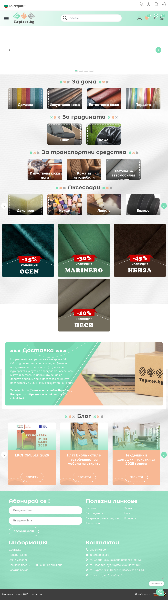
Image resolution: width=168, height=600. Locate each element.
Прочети (32, 477)
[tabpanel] (84, 50)
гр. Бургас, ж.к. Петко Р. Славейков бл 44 (115, 570)
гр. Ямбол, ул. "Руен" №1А (104, 575)
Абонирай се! (24, 531)
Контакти (130, 518)
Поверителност (19, 555)
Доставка (15, 550)
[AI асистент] (156, 587)
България (13, 6)
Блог (127, 513)
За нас (128, 508)
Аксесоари (93, 523)
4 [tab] (93, 72)
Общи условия (18, 560)
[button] (140, 18)
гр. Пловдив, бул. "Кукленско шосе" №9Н (114, 565)
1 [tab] (77, 72)
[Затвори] (161, 579)
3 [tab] (88, 72)
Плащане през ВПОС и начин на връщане (35, 565)
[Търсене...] (89, 18)
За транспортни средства (102, 518)
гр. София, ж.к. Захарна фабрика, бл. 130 (114, 560)
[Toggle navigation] (6, 18)
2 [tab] (83, 72)
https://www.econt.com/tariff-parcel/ (46, 390)
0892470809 (96, 550)
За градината (94, 513)
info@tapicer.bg (97, 555)
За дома (91, 508)
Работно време (18, 570)
